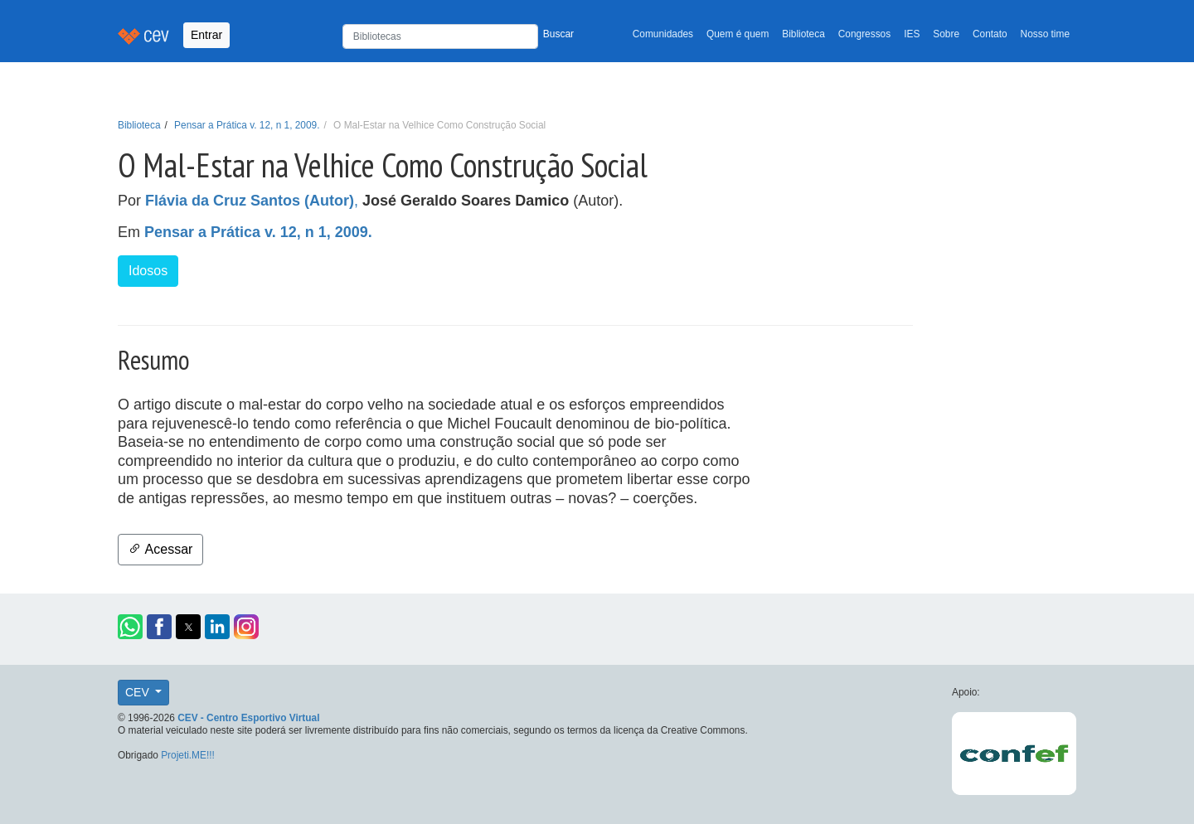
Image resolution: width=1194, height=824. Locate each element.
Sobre (946, 34)
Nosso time (1045, 34)
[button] (130, 626)
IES (912, 34)
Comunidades (663, 34)
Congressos (864, 34)
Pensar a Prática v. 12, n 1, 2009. (246, 125)
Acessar (160, 549)
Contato (990, 34)
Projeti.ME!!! (188, 755)
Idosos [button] (148, 271)
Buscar (558, 34)
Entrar (206, 34)
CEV (139, 692)
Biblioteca (803, 34)
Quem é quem (737, 34)
